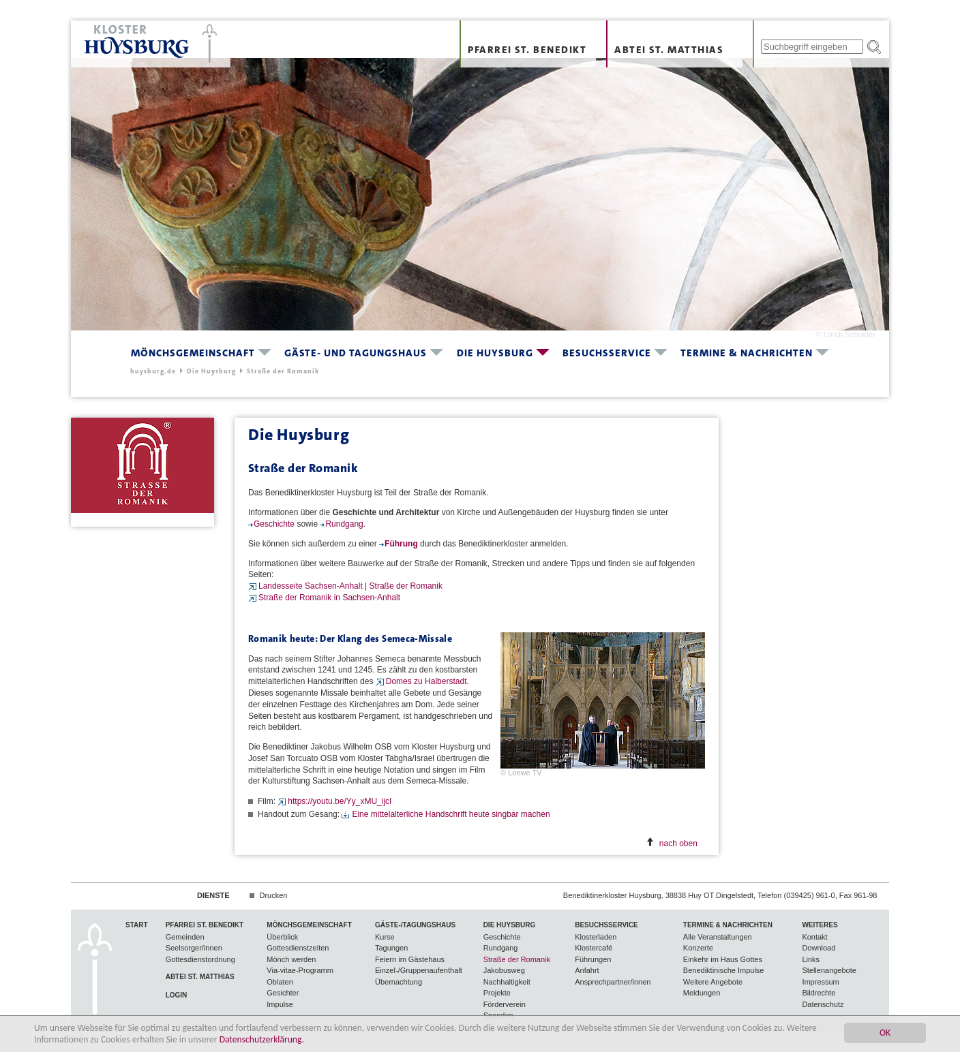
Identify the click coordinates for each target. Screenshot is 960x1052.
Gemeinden (185, 937)
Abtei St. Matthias (668, 50)
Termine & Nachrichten (746, 353)
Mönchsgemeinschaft (193, 353)
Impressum (820, 982)
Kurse (385, 937)
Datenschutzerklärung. (262, 1039)
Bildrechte (818, 993)
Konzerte (698, 948)
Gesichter (283, 993)
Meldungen (701, 993)
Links (811, 959)
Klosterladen (595, 937)
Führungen (593, 959)
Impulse (280, 1004)
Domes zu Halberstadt (426, 681)
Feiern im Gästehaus (410, 959)
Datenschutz (822, 1004)
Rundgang (344, 524)
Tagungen (391, 948)
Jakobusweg (504, 970)
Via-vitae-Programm (300, 970)
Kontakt (814, 937)
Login (177, 995)
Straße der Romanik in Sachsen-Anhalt (329, 597)
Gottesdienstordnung (200, 959)
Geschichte (275, 524)
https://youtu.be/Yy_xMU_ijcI (339, 801)
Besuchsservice (606, 353)
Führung (401, 543)
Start (136, 925)
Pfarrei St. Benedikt (527, 50)
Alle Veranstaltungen (717, 937)
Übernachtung (398, 982)
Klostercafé (593, 948)
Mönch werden (291, 959)
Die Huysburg (495, 353)
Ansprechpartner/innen (612, 982)
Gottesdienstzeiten (298, 948)
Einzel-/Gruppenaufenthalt (418, 970)
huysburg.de (153, 371)
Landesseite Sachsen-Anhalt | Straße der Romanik (350, 586)
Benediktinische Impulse (723, 970)
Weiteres (819, 925)
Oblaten (280, 982)
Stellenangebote (829, 970)
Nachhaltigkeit (506, 982)
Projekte (497, 993)
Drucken (273, 895)
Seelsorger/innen (194, 948)
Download (818, 948)
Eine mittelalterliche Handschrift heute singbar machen (451, 814)
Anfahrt (587, 970)
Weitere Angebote (712, 982)
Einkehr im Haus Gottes (722, 959)
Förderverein (504, 1004)
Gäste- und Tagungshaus (355, 353)
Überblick (282, 937)
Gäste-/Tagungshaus (415, 925)
